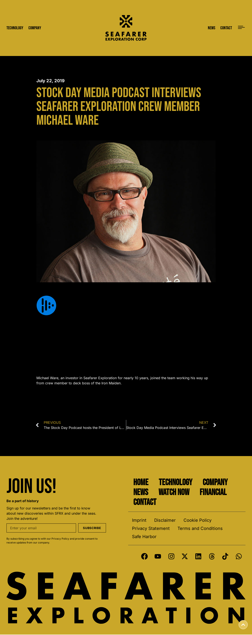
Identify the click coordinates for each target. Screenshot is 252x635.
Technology (175, 483)
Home (140, 483)
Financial (213, 492)
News (140, 492)
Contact (144, 502)
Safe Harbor (144, 536)
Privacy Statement (151, 528)
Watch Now (174, 492)
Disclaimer (165, 520)
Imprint (139, 520)
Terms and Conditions (200, 528)
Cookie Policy (198, 520)
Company (215, 483)
